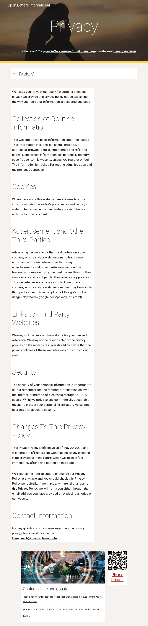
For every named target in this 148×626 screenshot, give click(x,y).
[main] (74, 31)
